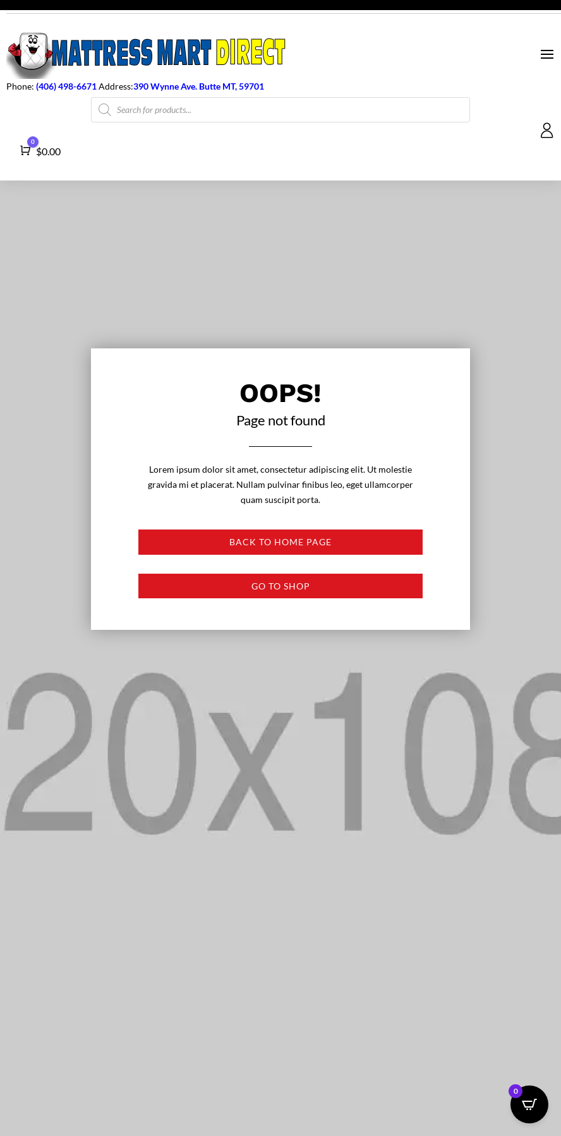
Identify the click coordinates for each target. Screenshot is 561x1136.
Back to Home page (280, 541)
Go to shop (280, 586)
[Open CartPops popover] (529, 1104)
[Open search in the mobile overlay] (280, 109)
